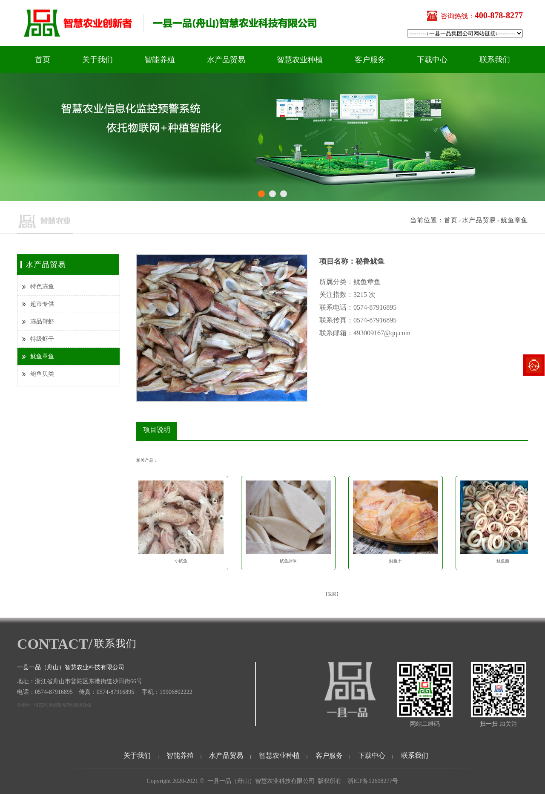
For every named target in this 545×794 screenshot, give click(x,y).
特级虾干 (42, 339)
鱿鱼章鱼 (514, 220)
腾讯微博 (74, 704)
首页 (42, 59)
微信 (87, 704)
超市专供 (42, 304)
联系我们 (494, 59)
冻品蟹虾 (42, 321)
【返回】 (332, 594)
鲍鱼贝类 (42, 374)
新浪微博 (57, 704)
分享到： (25, 704)
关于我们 (97, 59)
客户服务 (370, 59)
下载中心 (432, 59)
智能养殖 (159, 59)
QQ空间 (41, 704)
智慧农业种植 (300, 59)
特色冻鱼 (42, 286)
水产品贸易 (226, 59)
